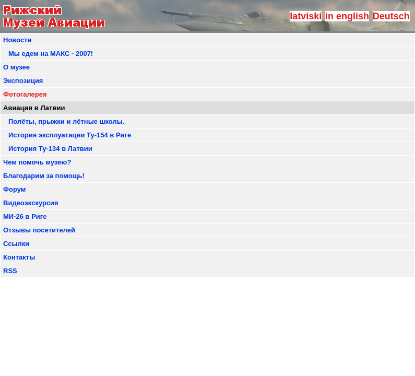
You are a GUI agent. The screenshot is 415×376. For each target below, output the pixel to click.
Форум (14, 189)
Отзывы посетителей (39, 230)
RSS (10, 271)
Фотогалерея (25, 94)
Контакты (19, 257)
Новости (17, 40)
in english (347, 16)
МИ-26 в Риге (24, 216)
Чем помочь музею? (37, 162)
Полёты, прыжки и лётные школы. (66, 121)
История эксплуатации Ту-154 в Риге (69, 135)
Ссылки (16, 244)
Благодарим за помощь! (44, 176)
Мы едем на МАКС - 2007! (50, 53)
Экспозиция (23, 81)
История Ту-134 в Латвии (50, 148)
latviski (306, 16)
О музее (16, 67)
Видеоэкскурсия (30, 203)
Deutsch (391, 16)
